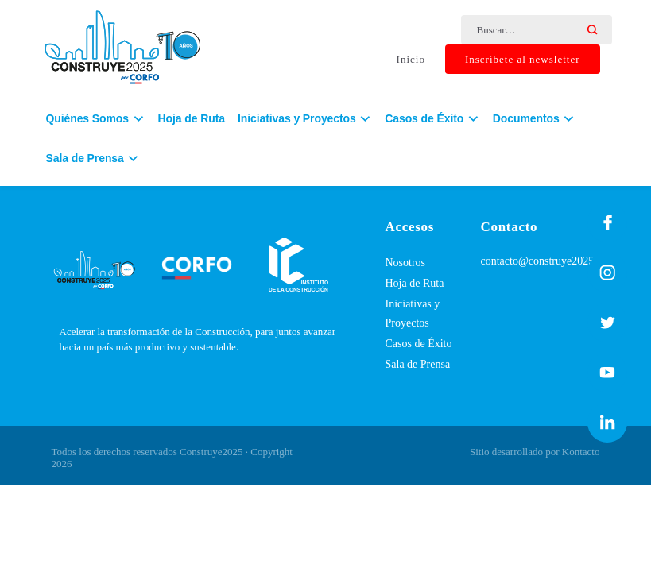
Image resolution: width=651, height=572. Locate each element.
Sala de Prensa (418, 364)
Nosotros (406, 263)
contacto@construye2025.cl (543, 261)
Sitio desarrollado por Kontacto (535, 452)
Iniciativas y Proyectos (413, 313)
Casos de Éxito (419, 344)
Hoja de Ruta (191, 121)
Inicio (411, 60)
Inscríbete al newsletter (522, 60)
